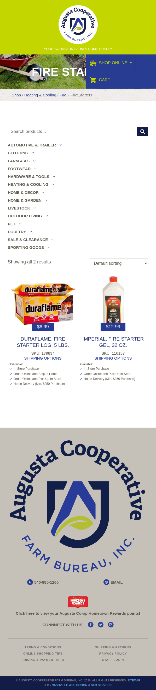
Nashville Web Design (69, 685)
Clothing (18, 153)
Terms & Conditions (43, 647)
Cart (100, 80)
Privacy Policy (113, 653)
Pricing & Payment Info (43, 659)
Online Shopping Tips (42, 653)
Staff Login (113, 659)
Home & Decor (23, 192)
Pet (11, 224)
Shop (16, 95)
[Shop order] (119, 263)
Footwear (19, 169)
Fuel (63, 95)
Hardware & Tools (28, 176)
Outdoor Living (25, 216)
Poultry (17, 232)
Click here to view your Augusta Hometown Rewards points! (78, 613)
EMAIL (117, 582)
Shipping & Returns (113, 647)
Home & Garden (25, 200)
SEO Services (101, 685)
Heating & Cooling (40, 95)
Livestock (19, 208)
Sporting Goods (26, 247)
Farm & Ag (19, 161)
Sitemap (134, 680)
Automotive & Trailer (32, 145)
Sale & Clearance (28, 239)
